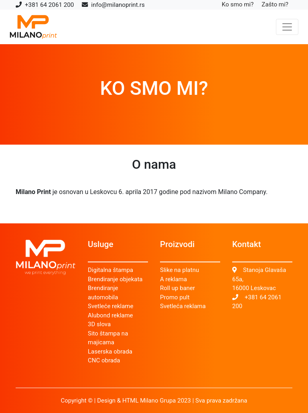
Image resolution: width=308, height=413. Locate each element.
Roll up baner (177, 288)
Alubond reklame (110, 315)
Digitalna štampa (110, 270)
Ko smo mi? (238, 4)
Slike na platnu (179, 270)
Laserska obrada (110, 351)
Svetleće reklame (110, 306)
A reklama (173, 279)
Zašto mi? (274, 4)
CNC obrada (104, 360)
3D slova (99, 324)
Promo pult (175, 297)
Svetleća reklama (183, 306)
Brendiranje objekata (115, 279)
